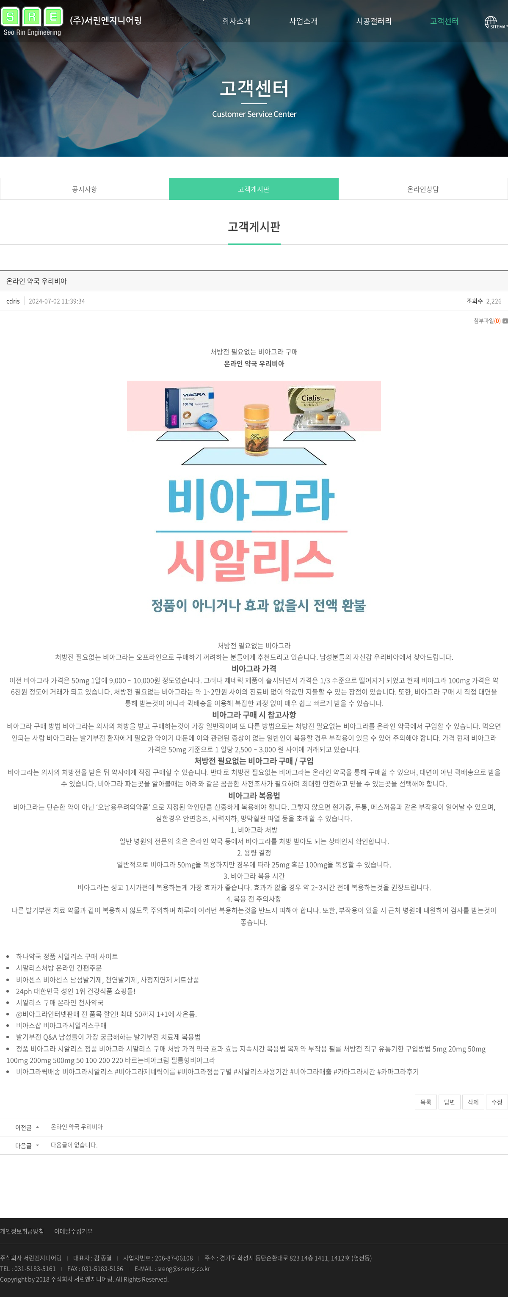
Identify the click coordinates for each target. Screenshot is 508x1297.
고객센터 (444, 21)
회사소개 (236, 21)
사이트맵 (496, 22)
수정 (496, 1102)
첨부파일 (491, 320)
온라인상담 (423, 189)
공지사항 (84, 189)
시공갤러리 (374, 21)
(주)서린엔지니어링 (70, 21)
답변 (449, 1102)
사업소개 (303, 21)
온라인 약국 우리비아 (77, 1126)
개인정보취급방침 (22, 1231)
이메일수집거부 (73, 1231)
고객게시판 (254, 189)
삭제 (473, 1102)
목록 (425, 1102)
